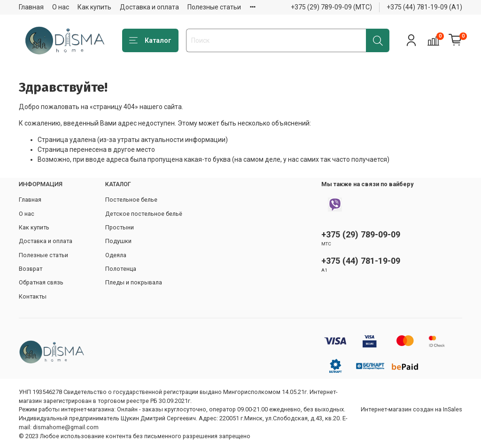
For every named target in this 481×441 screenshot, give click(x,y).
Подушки (118, 240)
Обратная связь (41, 282)
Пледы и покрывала (133, 282)
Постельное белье (131, 199)
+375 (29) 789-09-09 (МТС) (331, 7)
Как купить (94, 7)
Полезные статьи (214, 7)
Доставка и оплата (149, 7)
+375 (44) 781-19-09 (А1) (424, 7)
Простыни (119, 227)
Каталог (150, 41)
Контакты (33, 296)
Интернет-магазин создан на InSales (411, 409)
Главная (31, 7)
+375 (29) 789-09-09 (360, 234)
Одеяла (115, 255)
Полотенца (120, 268)
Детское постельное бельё (143, 213)
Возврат (30, 268)
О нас (60, 7)
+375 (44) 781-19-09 (360, 261)
